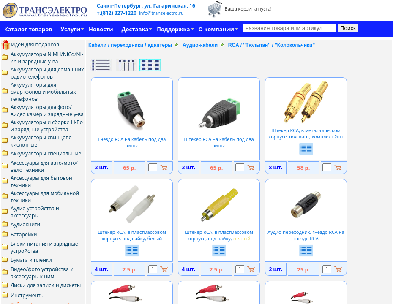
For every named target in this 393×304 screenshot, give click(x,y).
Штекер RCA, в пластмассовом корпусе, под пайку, (219, 232)
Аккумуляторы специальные (46, 153)
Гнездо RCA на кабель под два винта (132, 139)
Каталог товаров (28, 29)
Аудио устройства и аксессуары (35, 212)
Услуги (70, 29)
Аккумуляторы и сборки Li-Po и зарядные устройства (47, 126)
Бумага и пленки (31, 259)
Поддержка (173, 29)
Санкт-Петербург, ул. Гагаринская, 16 (146, 5)
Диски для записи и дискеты (46, 285)
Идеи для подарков (30, 44)
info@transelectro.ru (161, 13)
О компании (216, 29)
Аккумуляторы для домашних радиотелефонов (47, 73)
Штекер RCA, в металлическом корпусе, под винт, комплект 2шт (306, 130)
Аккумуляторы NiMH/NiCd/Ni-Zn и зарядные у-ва (47, 58)
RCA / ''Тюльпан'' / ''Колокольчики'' (271, 45)
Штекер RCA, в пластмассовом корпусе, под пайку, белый (132, 232)
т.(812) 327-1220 (117, 12)
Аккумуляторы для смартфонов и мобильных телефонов (43, 92)
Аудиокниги (25, 224)
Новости (101, 29)
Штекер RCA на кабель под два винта (219, 139)
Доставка (135, 29)
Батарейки (24, 234)
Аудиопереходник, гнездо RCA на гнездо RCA (305, 232)
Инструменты (27, 295)
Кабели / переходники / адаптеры (130, 45)
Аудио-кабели (200, 45)
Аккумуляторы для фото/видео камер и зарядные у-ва (47, 110)
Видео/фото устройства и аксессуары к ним (42, 273)
